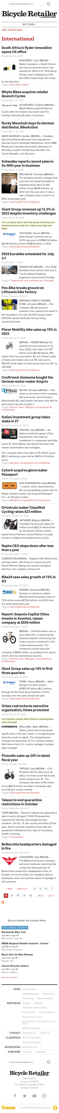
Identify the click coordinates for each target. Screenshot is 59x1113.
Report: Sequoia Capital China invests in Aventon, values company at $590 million (25, 618)
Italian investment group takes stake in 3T (26, 418)
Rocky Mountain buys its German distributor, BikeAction (28, 125)
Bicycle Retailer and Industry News (27, 920)
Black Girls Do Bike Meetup (17, 954)
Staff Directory (29, 1033)
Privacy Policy (29, 1012)
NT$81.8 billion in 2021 (38, 243)
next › (41, 896)
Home (4, 30)
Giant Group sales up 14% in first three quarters (27, 670)
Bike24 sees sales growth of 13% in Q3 (29, 578)
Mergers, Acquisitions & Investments (27, 408)
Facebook (15, 1096)
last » (51, 896)
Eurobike (49, 280)
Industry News (15, 30)
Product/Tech (48, 994)
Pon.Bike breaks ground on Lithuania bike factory (23, 289)
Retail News (28, 998)
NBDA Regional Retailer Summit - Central (25, 943)
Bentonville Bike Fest (14, 932)
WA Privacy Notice (31, 1028)
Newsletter (41, 1051)
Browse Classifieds (31, 1037)
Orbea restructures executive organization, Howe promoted (25, 707)
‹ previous (21, 889)
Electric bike (17, 407)
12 (30, 895)
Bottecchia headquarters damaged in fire (29, 846)
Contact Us (45, 1033)
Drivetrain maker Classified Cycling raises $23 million (23, 509)
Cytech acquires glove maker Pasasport (25, 472)
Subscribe (27, 1051)
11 (24, 895)
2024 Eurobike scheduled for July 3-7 (28, 255)
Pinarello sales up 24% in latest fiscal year (26, 757)
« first (9, 889)
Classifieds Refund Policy (34, 1007)
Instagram (44, 1096)
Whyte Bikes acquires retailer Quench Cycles (25, 93)
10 (18, 895)
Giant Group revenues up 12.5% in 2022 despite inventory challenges (29, 211)
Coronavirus (16, 837)
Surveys (26, 1003)
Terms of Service (47, 1012)
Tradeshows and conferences (26, 280)
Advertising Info (30, 1047)
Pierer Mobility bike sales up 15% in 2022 (29, 331)
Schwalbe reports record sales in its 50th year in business (27, 163)
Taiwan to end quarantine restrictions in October (22, 801)
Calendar (38, 1003)
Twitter (25, 1096)
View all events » (10, 977)
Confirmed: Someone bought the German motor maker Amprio (27, 379)
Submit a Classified (31, 1042)
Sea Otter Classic (19, 84)
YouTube (34, 1096)
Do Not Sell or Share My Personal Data (38, 1022)
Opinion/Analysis (30, 994)
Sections (29, 24)
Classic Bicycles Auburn (15, 965)
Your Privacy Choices (32, 1017)
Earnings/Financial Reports (24, 202)
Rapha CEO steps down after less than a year (28, 547)
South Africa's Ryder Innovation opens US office (27, 49)
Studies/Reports (45, 998)
